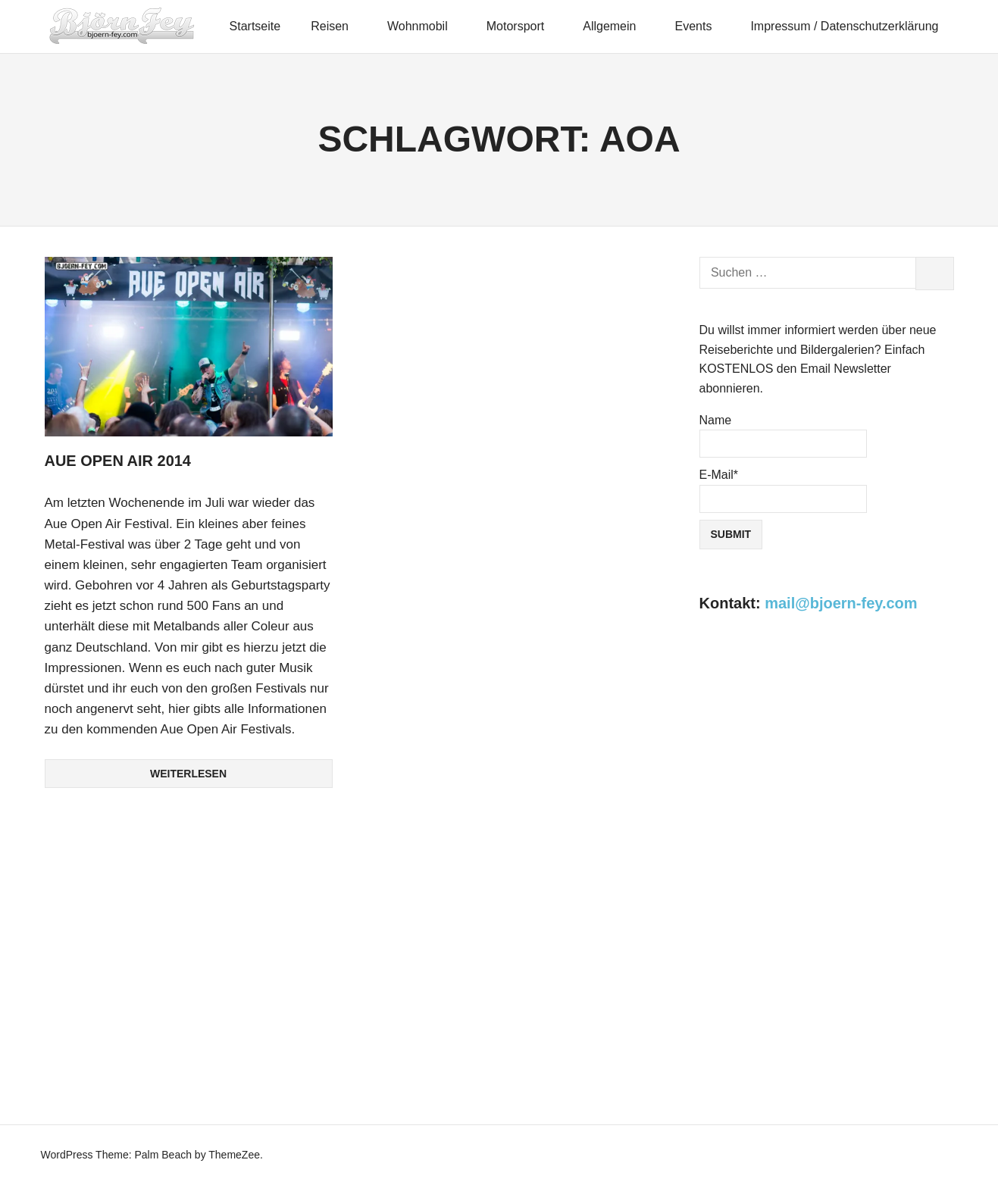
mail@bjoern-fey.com (841, 603)
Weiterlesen (188, 773)
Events (699, 26)
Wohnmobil (424, 26)
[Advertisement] (826, 763)
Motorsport (522, 26)
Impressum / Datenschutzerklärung (844, 26)
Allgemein (616, 26)
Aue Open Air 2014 (118, 460)
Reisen (336, 26)
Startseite (255, 26)
